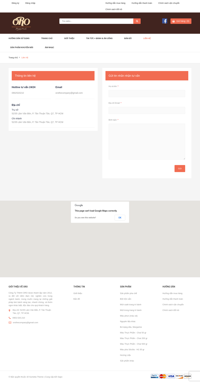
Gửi (180, 168)
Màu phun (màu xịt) (129, 316)
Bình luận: (113, 120)
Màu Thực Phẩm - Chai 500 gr (133, 344)
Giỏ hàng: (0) (182, 21)
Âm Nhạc (49, 47)
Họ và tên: (113, 86)
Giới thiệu (69, 38)
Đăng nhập (30, 3)
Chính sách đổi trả (113, 9)
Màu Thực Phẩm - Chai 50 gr (133, 332)
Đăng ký (15, 3)
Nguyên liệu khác (128, 321)
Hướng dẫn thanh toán (142, 3)
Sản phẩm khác (127, 361)
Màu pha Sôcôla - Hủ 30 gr (132, 349)
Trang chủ (46, 38)
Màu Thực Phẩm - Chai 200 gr (133, 338)
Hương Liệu (125, 355)
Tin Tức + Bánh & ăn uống (99, 38)
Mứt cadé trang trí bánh (130, 304)
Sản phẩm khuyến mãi (21, 47)
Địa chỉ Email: (115, 103)
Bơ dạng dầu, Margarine (131, 327)
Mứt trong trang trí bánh (131, 310)
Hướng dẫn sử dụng (19, 38)
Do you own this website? (85, 218)
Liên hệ (147, 38)
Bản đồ (128, 38)
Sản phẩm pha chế (128, 293)
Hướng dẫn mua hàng (115, 3)
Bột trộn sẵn (125, 299)
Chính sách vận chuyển (168, 3)
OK (119, 217)
